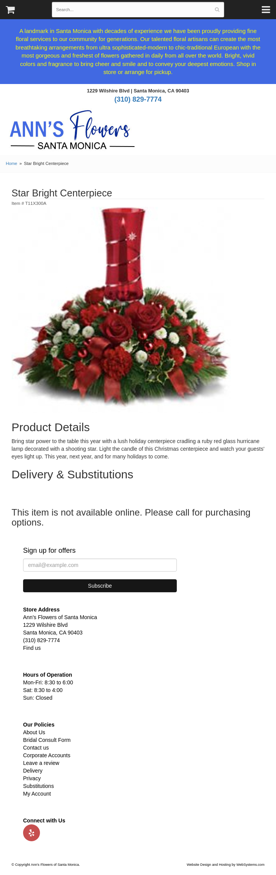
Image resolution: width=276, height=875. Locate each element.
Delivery (33, 771)
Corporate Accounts (46, 755)
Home (11, 163)
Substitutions (38, 786)
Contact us (36, 748)
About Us (34, 732)
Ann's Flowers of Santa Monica (72, 132)
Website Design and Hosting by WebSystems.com (225, 865)
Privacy (32, 778)
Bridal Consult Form (47, 740)
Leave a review (41, 763)
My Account (37, 794)
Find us (32, 648)
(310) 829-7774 (137, 99)
